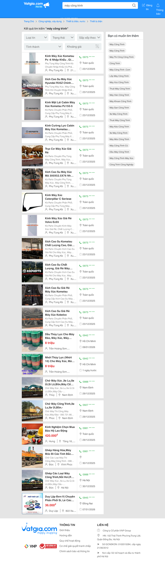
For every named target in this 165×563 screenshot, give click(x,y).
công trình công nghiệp (121, 164)
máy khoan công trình (120, 101)
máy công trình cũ (119, 145)
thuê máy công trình (120, 88)
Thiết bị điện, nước (75, 21)
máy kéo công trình (119, 126)
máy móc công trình (119, 139)
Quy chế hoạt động (69, 540)
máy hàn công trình (119, 94)
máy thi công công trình (122, 56)
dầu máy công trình (119, 151)
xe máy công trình (119, 113)
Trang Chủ (29, 21)
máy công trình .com (120, 69)
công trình (115, 63)
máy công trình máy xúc (121, 158)
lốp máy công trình (119, 75)
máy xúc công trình (119, 82)
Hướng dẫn (65, 535)
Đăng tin (147, 5)
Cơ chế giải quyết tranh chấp (75, 546)
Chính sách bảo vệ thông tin (74, 551)
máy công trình (117, 44)
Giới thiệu (64, 530)
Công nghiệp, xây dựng (50, 21)
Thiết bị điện (96, 21)
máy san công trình (119, 107)
